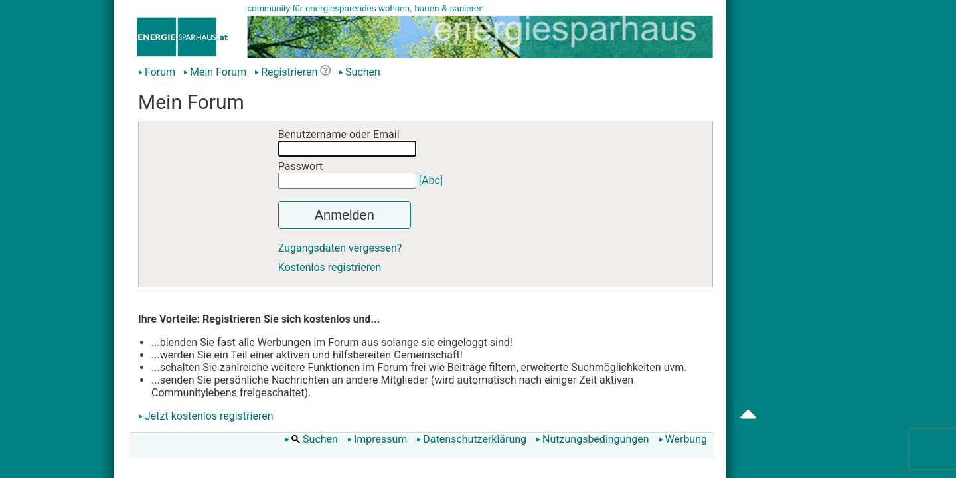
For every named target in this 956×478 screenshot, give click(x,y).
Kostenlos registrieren (330, 267)
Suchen (359, 72)
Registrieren (285, 72)
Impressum (377, 439)
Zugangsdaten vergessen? (340, 248)
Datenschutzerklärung (471, 439)
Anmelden (344, 215)
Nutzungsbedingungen (592, 439)
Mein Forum (214, 72)
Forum (156, 72)
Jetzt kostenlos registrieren (209, 416)
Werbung (683, 439)
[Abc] (431, 180)
